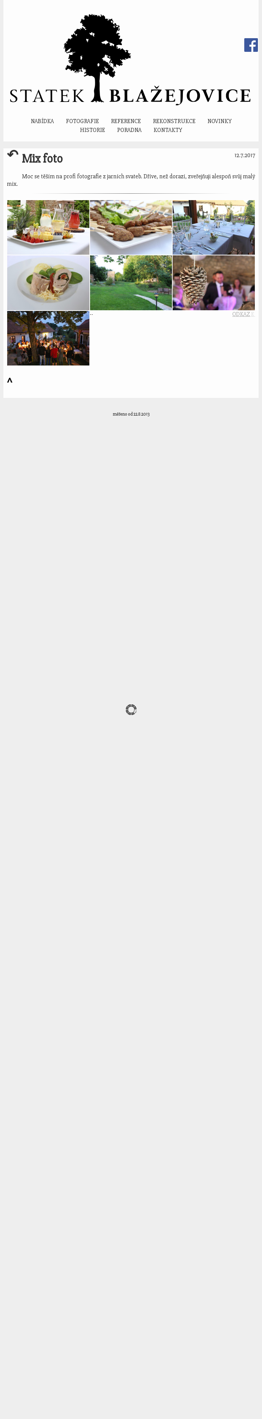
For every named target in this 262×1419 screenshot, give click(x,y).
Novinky (219, 121)
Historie (92, 130)
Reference (126, 121)
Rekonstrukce (174, 121)
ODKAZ (241, 314)
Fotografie (82, 121)
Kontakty (168, 130)
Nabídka (42, 121)
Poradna (129, 130)
